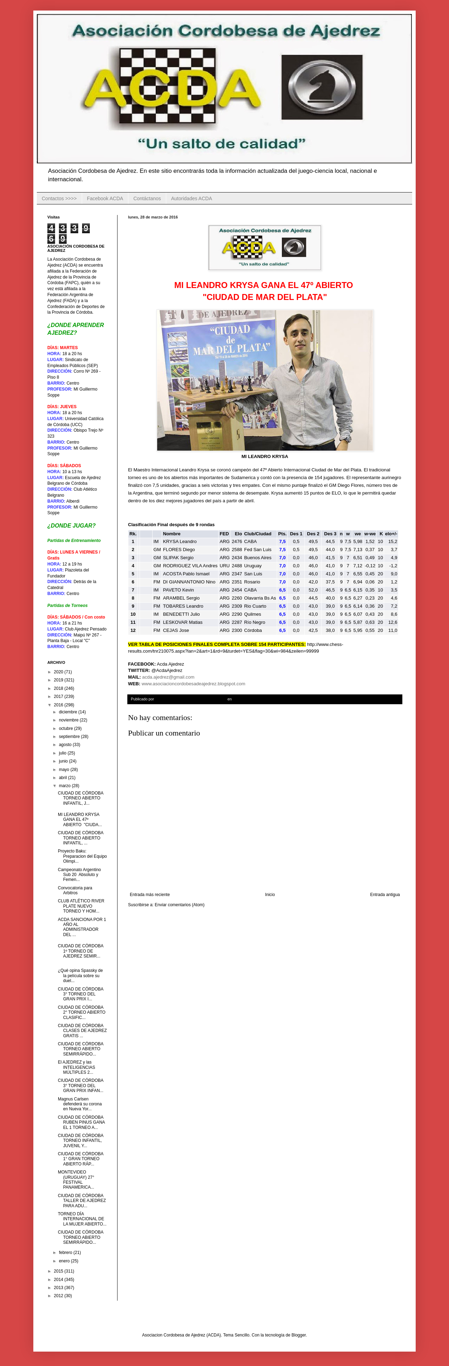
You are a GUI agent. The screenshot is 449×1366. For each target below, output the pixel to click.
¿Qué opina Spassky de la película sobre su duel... (80, 975)
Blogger (298, 1335)
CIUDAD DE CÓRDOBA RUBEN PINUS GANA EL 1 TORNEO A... (81, 1122)
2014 (59, 1279)
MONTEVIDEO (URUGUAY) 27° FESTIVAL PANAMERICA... (76, 1180)
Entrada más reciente (150, 894)
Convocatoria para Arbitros (75, 890)
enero (65, 1261)
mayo (65, 769)
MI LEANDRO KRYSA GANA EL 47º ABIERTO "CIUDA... (80, 819)
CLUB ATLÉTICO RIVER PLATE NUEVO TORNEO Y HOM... (81, 906)
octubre (66, 728)
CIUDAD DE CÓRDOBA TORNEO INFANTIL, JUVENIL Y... (80, 1140)
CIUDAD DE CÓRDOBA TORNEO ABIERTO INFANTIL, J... (80, 798)
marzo (65, 785)
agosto (66, 744)
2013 (59, 1287)
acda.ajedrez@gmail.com (168, 677)
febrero (66, 1252)
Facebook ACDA (105, 198)
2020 (59, 671)
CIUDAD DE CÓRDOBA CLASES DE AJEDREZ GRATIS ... (82, 1030)
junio (64, 761)
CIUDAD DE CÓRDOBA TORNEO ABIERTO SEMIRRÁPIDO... (80, 1049)
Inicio (270, 894)
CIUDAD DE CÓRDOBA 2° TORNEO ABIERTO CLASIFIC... (82, 1012)
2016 (59, 704)
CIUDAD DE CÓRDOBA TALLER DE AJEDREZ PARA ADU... (82, 1200)
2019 (59, 680)
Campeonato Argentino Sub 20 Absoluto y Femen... (79, 874)
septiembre (70, 736)
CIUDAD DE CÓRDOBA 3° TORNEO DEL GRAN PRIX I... (80, 994)
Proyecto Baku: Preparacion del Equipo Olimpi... (82, 856)
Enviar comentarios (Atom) (180, 904)
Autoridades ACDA (191, 198)
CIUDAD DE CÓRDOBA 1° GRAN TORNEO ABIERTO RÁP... (80, 1158)
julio (63, 753)
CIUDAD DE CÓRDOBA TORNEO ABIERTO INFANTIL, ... (80, 837)
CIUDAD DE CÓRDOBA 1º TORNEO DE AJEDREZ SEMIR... (80, 951)
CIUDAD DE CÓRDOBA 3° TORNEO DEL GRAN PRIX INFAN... (80, 1085)
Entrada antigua (385, 894)
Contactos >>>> (59, 198)
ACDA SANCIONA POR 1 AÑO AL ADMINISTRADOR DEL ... (82, 927)
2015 (59, 1271)
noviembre (69, 720)
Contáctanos (147, 198)
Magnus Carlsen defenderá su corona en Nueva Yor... (80, 1104)
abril (63, 777)
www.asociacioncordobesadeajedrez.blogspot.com (193, 683)
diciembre (68, 712)
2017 (59, 696)
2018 (59, 688)
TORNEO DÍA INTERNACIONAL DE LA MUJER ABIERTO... (82, 1219)
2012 (59, 1295)
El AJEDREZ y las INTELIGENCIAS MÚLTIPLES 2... (76, 1067)
